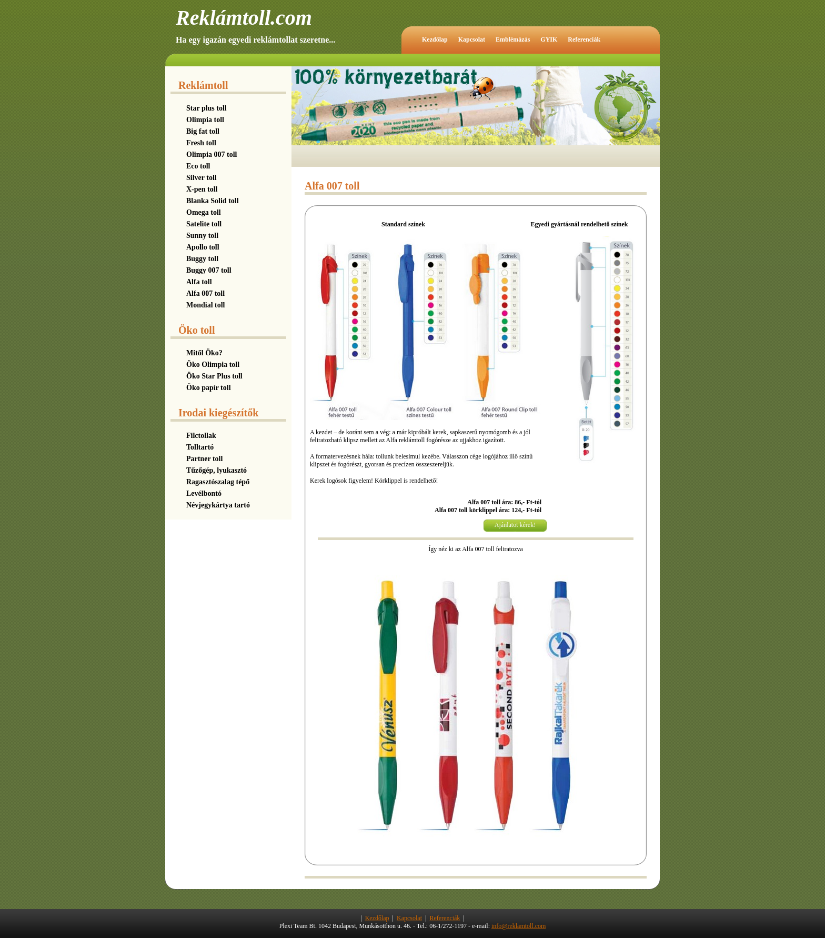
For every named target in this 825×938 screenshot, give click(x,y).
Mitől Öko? (204, 353)
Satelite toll (204, 224)
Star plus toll (206, 108)
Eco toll (198, 166)
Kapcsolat (471, 39)
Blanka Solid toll (212, 201)
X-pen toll (202, 189)
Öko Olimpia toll (212, 364)
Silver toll (201, 178)
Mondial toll (205, 305)
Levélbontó (204, 493)
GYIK (548, 39)
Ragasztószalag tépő (217, 482)
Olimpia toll (205, 120)
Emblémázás (513, 39)
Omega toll (203, 212)
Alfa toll (199, 282)
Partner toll (204, 459)
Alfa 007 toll (205, 293)
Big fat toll (202, 131)
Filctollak (201, 436)
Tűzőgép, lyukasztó (216, 470)
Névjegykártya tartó (218, 505)
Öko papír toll (208, 388)
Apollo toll (202, 247)
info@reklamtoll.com (518, 926)
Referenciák (584, 39)
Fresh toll (201, 143)
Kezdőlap (435, 39)
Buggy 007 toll (209, 270)
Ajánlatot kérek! (515, 524)
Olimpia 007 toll (211, 154)
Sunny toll (202, 236)
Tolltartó (200, 447)
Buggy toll (202, 259)
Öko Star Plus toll (214, 376)
